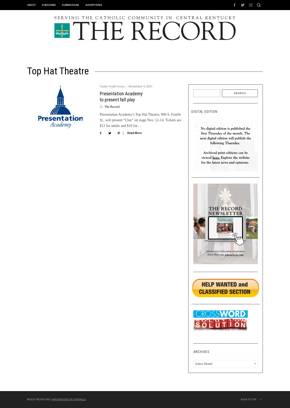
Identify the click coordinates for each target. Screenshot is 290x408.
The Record (111, 106)
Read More (134, 133)
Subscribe (49, 5)
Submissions (70, 5)
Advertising (93, 5)
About (31, 5)
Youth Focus (116, 86)
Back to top (252, 399)
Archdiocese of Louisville (69, 399)
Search (240, 93)
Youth (103, 86)
